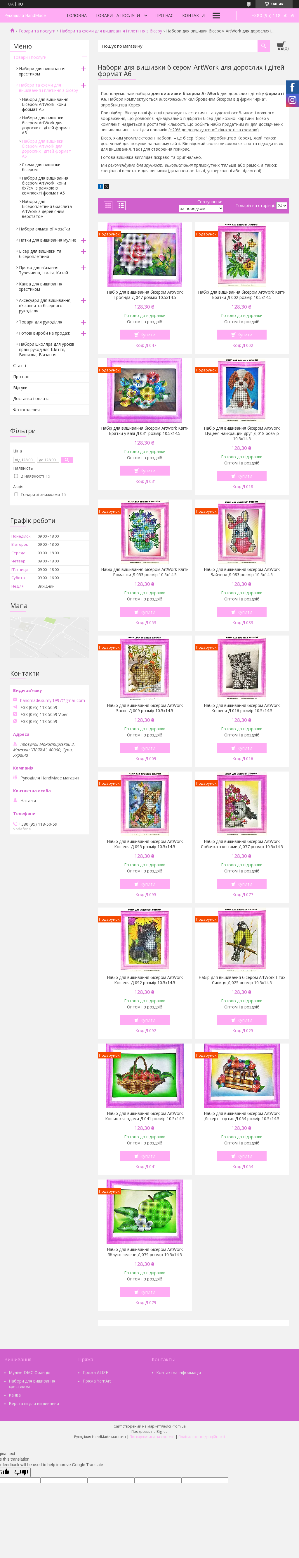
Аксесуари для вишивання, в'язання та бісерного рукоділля (45, 305)
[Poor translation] (21, 1472)
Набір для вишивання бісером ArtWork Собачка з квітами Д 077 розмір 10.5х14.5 (242, 844)
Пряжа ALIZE (95, 1372)
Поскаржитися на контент (152, 1436)
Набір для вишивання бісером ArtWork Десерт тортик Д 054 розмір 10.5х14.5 (242, 1116)
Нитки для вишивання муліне (47, 240)
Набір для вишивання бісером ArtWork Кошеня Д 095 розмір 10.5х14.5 (145, 844)
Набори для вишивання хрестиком (42, 71)
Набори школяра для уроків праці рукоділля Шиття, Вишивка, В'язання (46, 349)
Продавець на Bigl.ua (149, 1431)
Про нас (164, 15)
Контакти (193, 15)
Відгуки (20, 387)
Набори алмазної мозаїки (44, 229)
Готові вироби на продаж (44, 333)
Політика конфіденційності (201, 1436)
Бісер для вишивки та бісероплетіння (40, 253)
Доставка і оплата (31, 398)
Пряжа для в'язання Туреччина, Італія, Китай (43, 270)
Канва (15, 1395)
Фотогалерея (26, 409)
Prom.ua (179, 1426)
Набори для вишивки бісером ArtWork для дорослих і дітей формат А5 (46, 125)
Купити (147, 335)
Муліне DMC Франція (29, 1372)
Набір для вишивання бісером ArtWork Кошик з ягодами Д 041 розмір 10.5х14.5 (145, 1116)
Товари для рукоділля (40, 322)
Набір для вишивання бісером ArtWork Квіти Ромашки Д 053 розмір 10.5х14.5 (145, 572)
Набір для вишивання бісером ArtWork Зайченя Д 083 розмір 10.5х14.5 (242, 572)
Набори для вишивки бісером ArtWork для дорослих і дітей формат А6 (46, 148)
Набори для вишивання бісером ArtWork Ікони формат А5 (45, 104)
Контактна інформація (178, 1372)
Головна (77, 15)
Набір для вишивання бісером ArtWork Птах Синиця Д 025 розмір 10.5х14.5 (242, 980)
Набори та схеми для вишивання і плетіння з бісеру (111, 31)
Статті (19, 365)
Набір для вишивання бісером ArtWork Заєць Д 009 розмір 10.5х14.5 (145, 708)
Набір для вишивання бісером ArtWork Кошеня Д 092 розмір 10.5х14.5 (145, 980)
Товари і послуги (29, 57)
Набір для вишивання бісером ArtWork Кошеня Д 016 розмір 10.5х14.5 (242, 708)
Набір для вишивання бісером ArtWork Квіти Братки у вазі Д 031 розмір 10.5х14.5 (145, 431)
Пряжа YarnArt (97, 1381)
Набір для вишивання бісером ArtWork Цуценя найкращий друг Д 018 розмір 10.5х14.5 (242, 433)
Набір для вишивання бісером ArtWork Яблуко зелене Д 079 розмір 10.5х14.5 (145, 1252)
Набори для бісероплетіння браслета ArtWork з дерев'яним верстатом (47, 209)
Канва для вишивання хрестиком (40, 286)
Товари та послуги (117, 15)
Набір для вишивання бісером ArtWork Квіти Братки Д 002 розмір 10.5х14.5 (242, 295)
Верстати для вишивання (34, 1403)
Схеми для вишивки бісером (41, 167)
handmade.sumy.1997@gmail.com (52, 700)
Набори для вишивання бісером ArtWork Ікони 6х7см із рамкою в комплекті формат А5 (45, 185)
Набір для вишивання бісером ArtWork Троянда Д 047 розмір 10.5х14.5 (145, 295)
